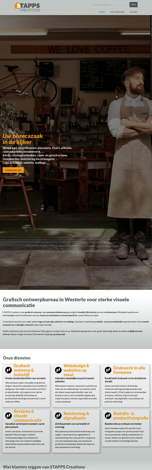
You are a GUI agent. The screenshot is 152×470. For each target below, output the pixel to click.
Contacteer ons (13, 170)
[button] (114, 12)
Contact (134, 12)
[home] (27, 7)
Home (102, 12)
